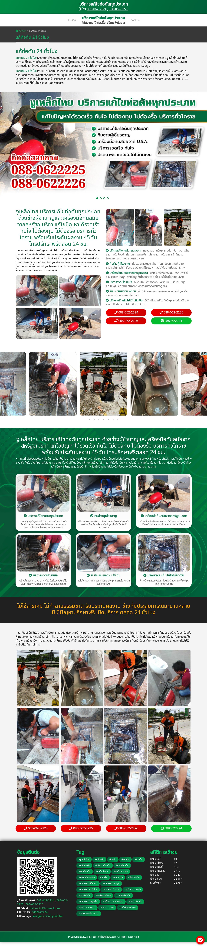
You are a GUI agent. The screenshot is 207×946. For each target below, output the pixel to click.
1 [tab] (89, 419)
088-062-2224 (96, 9)
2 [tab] (94, 419)
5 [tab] (108, 419)
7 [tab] (117, 419)
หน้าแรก (71, 20)
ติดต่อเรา (135, 20)
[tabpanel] (103, 384)
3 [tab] (98, 419)
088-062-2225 (118, 9)
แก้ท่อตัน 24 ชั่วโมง (26, 58)
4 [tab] (103, 419)
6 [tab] (113, 419)
